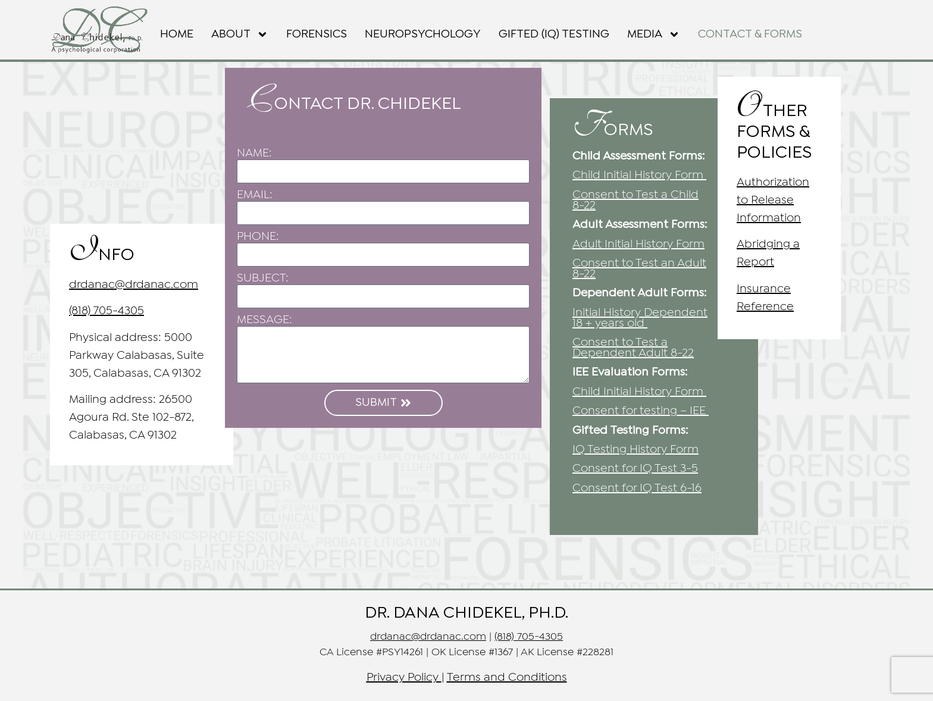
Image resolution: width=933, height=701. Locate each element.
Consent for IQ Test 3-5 (635, 469)
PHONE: (258, 236)
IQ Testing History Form (635, 450)
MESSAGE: (264, 320)
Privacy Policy (403, 677)
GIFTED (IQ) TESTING (554, 34)
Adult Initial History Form (638, 244)
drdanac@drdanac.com (133, 285)
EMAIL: (255, 195)
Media (653, 34)
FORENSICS (316, 34)
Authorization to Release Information (773, 200)
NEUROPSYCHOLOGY (423, 34)
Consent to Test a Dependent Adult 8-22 (633, 347)
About (239, 34)
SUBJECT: (263, 278)
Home (176, 34)
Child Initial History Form (637, 175)
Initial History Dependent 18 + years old (639, 318)
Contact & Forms (750, 34)
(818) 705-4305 (106, 311)
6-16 (637, 488)
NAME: (254, 153)
